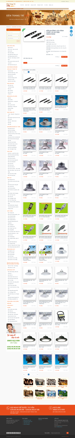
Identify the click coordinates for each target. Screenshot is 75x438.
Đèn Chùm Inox (11, 165)
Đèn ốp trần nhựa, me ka (12, 143)
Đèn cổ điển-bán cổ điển (12, 309)
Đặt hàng (64, 56)
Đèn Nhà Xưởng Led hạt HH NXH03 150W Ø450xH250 (29, 129)
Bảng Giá (51, 5)
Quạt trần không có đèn (12, 77)
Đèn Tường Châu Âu (11, 219)
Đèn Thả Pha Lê (11, 186)
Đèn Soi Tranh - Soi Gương (13, 265)
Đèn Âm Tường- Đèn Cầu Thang (14, 245)
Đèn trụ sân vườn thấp (12, 285)
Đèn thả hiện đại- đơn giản (13, 205)
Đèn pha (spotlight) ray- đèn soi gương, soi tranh (13, 263)
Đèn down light (11, 249)
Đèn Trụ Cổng (10, 280)
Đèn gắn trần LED (11, 128)
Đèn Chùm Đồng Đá (11, 161)
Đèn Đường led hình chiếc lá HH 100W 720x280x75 (61, 88)
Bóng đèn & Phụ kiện (12, 96)
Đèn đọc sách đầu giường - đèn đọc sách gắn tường (14, 215)
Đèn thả (9, 177)
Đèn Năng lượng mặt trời (12, 56)
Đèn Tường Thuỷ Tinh (12, 228)
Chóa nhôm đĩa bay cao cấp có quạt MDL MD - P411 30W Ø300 (45, 324)
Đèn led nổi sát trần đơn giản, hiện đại (13, 139)
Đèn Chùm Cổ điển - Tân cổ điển (14, 168)
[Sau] (35, 72)
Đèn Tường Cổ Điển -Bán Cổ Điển (13, 239)
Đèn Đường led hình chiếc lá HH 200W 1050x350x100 (45, 88)
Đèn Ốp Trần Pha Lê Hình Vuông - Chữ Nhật (14, 134)
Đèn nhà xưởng (11, 52)
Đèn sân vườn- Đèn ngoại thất (13, 317)
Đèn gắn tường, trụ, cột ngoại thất (13, 294)
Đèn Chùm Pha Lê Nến (12, 173)
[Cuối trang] (37, 72)
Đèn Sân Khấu (10, 83)
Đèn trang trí (10, 112)
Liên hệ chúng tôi (27, 424)
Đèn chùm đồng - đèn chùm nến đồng (14, 171)
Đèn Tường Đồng (11, 236)
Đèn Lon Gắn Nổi (11, 252)
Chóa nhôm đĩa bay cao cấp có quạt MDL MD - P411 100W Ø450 (61, 302)
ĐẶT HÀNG (34, 90)
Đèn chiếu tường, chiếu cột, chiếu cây (13, 272)
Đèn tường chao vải (11, 217)
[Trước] (26, 72)
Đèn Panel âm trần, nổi (12, 64)
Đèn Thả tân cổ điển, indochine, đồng (14, 202)
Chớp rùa (9, 93)
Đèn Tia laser (10, 90)
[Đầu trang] (24, 72)
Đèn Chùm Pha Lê (11, 166)
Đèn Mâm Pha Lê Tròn (12, 131)
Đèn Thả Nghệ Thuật (12, 198)
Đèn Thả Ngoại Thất (12, 292)
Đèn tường (10, 210)
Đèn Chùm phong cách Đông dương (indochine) (13, 155)
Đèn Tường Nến (11, 229)
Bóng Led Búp (10, 108)
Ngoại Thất (33, 5)
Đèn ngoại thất (11, 269)
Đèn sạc (9, 103)
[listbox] (13, 38)
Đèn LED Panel (10, 256)
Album (8, 307)
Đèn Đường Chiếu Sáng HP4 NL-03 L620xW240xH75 (29, 237)
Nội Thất (27, 5)
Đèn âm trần (10, 47)
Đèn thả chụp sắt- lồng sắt (13, 184)
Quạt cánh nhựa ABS (12, 74)
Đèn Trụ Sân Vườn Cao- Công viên (13, 288)
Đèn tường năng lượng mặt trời (14, 246)
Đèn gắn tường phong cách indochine (13, 222)
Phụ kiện (9, 109)
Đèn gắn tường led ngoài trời (13, 297)
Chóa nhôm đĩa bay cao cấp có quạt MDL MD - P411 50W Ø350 (29, 324)
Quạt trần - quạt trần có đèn (13, 153)
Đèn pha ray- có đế (11, 267)
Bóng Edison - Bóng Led (12, 106)
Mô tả (25, 62)
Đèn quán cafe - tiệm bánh (13, 314)
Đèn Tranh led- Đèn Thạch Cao (14, 231)
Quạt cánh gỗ (10, 70)
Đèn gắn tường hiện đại (12, 241)
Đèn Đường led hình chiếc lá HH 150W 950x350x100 (29, 88)
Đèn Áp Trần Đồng (11, 130)
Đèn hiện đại (10, 310)
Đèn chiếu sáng (11, 45)
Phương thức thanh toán (28, 421)
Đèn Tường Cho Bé (11, 243)
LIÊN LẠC (67, 1)
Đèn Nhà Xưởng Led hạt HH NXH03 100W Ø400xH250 (45, 129)
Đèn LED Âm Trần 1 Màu (12, 257)
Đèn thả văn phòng (11, 188)
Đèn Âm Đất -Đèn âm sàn (13, 276)
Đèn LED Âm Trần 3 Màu (12, 259)
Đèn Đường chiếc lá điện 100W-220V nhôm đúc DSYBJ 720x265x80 (29, 110)
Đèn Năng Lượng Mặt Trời (13, 298)
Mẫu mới (9, 303)
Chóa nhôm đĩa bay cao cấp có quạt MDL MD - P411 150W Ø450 (45, 302)
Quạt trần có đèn (11, 79)
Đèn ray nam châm (11, 104)
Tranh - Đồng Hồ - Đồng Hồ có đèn (13, 115)
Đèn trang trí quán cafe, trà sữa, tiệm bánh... (14, 118)
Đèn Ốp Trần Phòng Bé (12, 147)
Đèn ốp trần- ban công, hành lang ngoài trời (13, 282)
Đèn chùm (9, 151)
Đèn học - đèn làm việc (12, 120)
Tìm (18, 41)
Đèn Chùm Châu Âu (11, 158)
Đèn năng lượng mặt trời (12, 321)
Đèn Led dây (10, 99)
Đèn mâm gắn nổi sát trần (13, 126)
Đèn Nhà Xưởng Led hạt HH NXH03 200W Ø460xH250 (61, 107)
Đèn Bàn (9, 122)
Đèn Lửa (9, 88)
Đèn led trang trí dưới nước (13, 278)
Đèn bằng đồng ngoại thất (13, 290)
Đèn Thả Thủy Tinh (11, 194)
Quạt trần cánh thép (11, 81)
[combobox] (12, 35)
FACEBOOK (63, 1)
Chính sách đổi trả (27, 422)
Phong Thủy (40, 5)
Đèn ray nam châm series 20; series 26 (13, 62)
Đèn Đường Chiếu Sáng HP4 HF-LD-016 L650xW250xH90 (45, 237)
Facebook (40, 419)
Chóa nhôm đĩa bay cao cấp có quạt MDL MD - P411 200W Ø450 (29, 302)
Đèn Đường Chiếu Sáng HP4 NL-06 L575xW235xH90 (29, 216)
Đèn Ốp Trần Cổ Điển (12, 142)
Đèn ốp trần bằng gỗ (12, 145)
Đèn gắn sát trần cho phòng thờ (14, 137)
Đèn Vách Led (10, 85)
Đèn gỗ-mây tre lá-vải (12, 316)
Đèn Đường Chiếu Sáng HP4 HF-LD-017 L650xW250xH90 (61, 237)
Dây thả (9, 97)
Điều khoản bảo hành (27, 420)
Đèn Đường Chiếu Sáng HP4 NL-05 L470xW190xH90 (45, 216)
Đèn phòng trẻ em (11, 179)
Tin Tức (22, 5)
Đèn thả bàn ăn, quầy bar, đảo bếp (13, 190)
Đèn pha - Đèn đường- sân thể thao (13, 58)
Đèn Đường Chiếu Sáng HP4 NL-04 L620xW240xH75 (61, 216)
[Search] (59, 433)
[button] (19, 35)
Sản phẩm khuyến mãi (12, 67)
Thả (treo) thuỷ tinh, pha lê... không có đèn (13, 207)
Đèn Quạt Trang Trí (12, 69)
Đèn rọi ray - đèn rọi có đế (13, 49)
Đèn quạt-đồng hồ (11, 319)
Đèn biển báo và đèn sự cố (13, 54)
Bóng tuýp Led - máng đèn (13, 101)
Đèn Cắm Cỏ (10, 275)
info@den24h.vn (59, 426)
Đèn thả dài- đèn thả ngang (13, 193)
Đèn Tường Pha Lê (11, 226)
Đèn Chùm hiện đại (11, 175)
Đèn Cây (9, 124)
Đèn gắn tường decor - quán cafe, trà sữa (13, 234)
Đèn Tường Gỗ (10, 224)
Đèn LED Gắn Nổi (11, 254)
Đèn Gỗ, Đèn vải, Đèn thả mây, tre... (13, 182)
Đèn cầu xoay (10, 92)
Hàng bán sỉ (10, 305)
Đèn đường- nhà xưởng (13, 301)
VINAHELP (67, 436)
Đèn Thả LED (10, 196)
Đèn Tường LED (11, 212)
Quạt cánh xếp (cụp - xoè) (13, 72)
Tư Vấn (46, 5)
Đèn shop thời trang (12, 312)
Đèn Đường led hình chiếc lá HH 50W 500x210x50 (45, 109)
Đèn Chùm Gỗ (10, 163)
